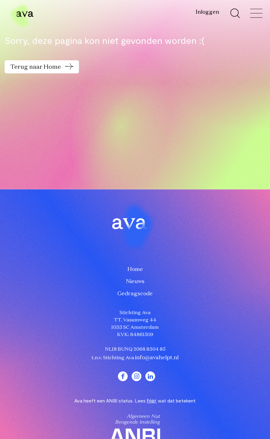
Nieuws (135, 281)
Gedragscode (135, 294)
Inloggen (207, 12)
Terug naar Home (36, 67)
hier (152, 400)
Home (135, 269)
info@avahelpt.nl (157, 357)
